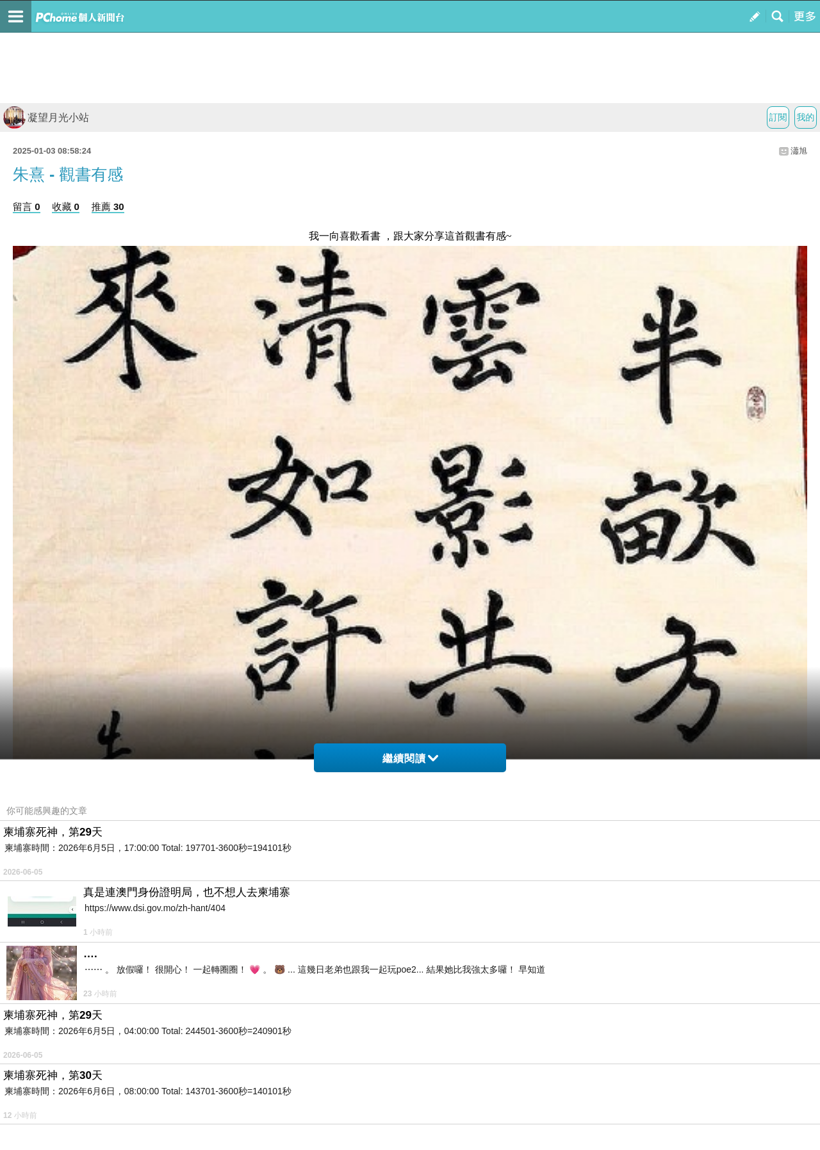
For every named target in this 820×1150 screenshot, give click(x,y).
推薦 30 (108, 206)
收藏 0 (65, 206)
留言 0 (26, 206)
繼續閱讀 (410, 758)
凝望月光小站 (46, 117)
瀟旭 (799, 151)
